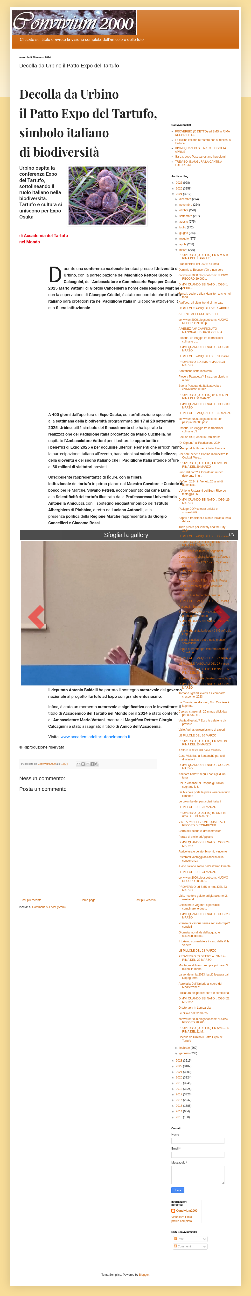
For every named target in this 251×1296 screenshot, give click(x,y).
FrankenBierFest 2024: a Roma (199, 264)
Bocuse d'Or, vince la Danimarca (200, 437)
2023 (179, 1060)
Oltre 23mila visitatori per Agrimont (201, 551)
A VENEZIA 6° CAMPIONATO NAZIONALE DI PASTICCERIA (200, 330)
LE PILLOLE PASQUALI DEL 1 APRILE (204, 308)
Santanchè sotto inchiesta (195, 371)
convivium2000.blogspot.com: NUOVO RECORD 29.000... (203, 277)
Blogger (144, 1274)
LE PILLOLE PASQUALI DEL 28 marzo (204, 601)
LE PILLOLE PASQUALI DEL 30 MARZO (205, 413)
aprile (183, 244)
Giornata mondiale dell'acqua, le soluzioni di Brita (199, 934)
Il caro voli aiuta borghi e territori (199, 595)
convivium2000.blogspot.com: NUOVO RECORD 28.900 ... (203, 1020)
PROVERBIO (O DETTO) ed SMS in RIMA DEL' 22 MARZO (202, 958)
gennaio (184, 1053)
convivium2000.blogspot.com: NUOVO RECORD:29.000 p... (203, 321)
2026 (179, 182)
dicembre (185, 199)
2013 (179, 1117)
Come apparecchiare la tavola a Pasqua (204, 556)
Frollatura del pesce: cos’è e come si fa (204, 993)
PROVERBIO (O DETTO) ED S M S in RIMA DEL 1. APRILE (203, 256)
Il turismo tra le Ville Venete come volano (205, 678)
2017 (179, 1094)
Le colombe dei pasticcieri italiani (200, 801)
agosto (184, 221)
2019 (179, 1083)
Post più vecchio (145, 900)
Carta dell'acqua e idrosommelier (200, 831)
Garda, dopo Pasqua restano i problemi (200, 156)
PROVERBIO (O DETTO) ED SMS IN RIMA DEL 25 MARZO (203, 742)
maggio (184, 238)
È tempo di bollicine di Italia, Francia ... (203, 448)
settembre (186, 216)
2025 (179, 188)
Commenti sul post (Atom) (49, 907)
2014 (179, 1111)
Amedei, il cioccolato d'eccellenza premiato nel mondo (200, 614)
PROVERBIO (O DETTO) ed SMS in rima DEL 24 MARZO (202, 814)
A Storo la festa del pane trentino (200, 750)
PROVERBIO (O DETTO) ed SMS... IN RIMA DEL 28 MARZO (204, 543)
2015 (179, 1105)
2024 (179, 194)
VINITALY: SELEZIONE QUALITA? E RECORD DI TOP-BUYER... (202, 823)
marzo (183, 250)
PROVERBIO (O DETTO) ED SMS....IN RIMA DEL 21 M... (204, 1029)
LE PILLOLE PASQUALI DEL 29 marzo (204, 536)
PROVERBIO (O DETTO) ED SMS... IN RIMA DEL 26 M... (204, 671)
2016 (179, 1100)
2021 (179, 1072)
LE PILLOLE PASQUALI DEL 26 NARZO (205, 658)
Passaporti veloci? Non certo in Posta (203, 580)
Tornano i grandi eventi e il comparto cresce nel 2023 (202, 695)
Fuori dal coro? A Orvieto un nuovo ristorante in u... (201, 474)
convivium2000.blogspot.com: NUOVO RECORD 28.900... (203, 879)
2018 (179, 1089)
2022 (179, 1066)
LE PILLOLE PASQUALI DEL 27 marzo (204, 663)
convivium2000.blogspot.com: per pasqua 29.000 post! (200, 420)
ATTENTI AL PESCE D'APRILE (199, 314)
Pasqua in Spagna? (191, 606)
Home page (88, 900)
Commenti (182, 1246)
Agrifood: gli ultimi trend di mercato (201, 302)
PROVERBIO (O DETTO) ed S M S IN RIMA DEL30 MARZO (203, 396)
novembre (186, 204)
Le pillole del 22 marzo (193, 1013)
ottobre (184, 210)
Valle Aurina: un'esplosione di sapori (202, 729)
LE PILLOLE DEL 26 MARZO (197, 735)
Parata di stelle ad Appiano (196, 836)
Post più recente (31, 900)
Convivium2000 (186, 1210)
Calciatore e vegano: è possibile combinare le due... (199, 906)
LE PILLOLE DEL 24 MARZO (197, 872)
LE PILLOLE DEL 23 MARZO (197, 950)
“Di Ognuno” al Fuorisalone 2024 (200, 442)
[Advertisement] (201, 86)
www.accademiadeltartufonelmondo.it (95, 736)
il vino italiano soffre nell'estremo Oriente (205, 866)
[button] (36, 613)
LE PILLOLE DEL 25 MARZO (197, 807)
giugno (184, 233)
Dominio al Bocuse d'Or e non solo (201, 269)
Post (178, 1239)
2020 (179, 1077)
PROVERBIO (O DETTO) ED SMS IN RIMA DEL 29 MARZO (203, 464)
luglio (183, 227)
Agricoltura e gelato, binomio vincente (203, 851)
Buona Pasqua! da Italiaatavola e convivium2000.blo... (200, 387)
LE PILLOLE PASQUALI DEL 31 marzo (204, 356)
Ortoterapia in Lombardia (195, 1007)
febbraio (185, 1047)
